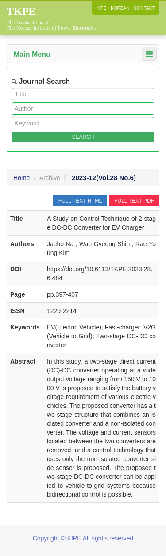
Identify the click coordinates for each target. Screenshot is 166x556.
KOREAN (120, 8)
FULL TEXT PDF (134, 201)
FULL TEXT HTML (80, 201)
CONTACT (144, 8)
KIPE (101, 8)
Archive (49, 177)
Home (21, 177)
